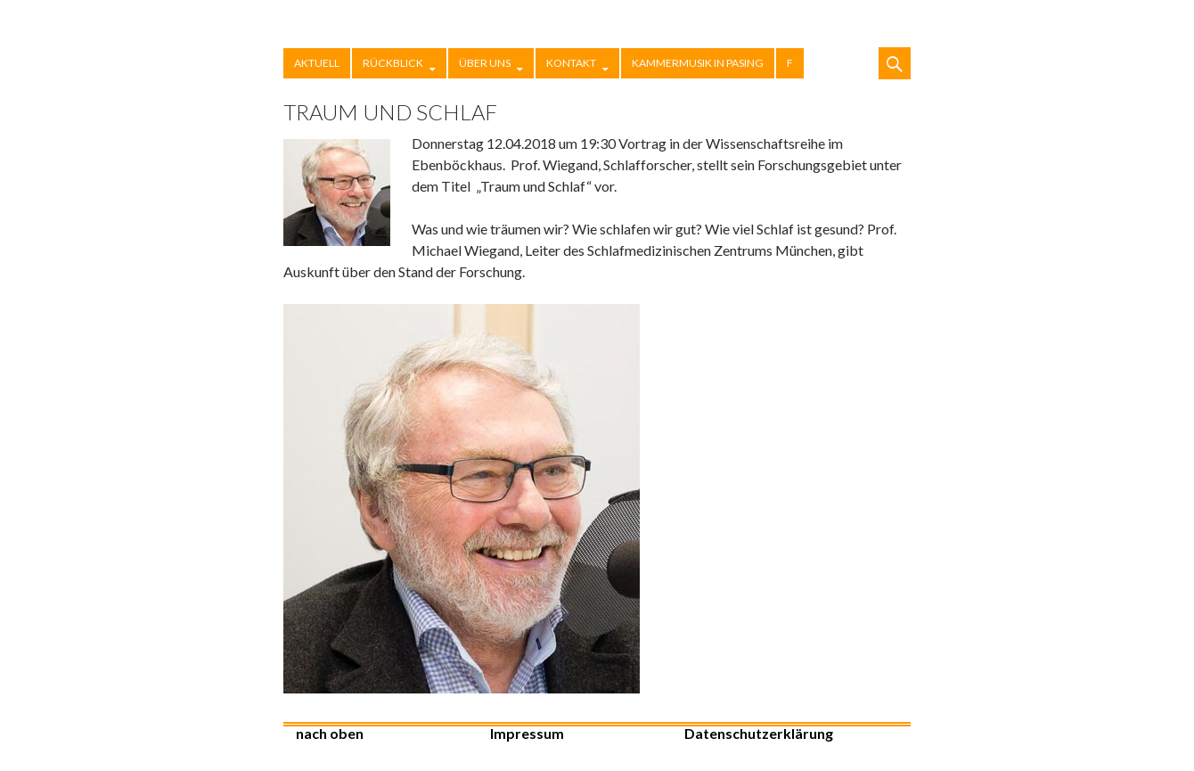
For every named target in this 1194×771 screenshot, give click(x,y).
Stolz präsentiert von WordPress (875, 742)
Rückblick (393, 63)
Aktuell (316, 63)
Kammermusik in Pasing (698, 63)
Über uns (485, 63)
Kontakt (571, 63)
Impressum (527, 733)
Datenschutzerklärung (758, 733)
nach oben (330, 733)
